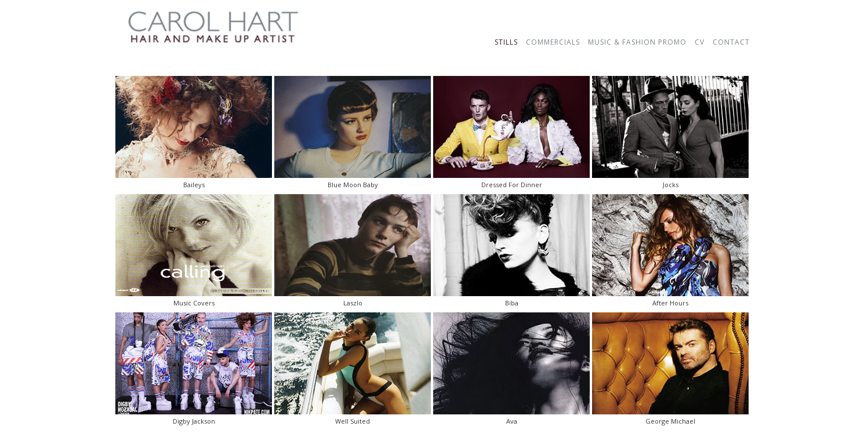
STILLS (506, 42)
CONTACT (731, 42)
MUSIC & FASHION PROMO (637, 42)
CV (700, 42)
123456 (432, 30)
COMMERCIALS (553, 42)
